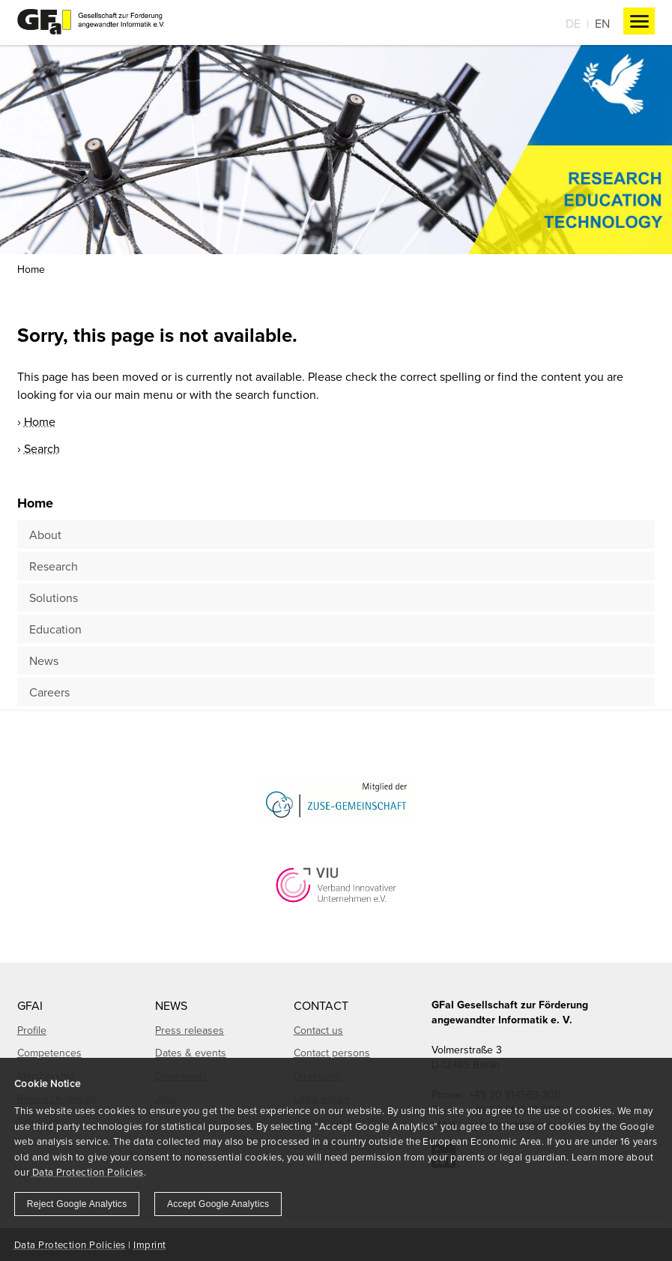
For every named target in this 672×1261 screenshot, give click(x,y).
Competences (49, 1052)
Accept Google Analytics (218, 1204)
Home (31, 269)
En (602, 23)
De (573, 23)
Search (42, 448)
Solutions (53, 597)
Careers (49, 692)
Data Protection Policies (88, 1172)
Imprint (149, 1244)
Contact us (318, 1030)
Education (55, 629)
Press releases (189, 1030)
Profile (31, 1030)
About (45, 534)
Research (53, 566)
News (43, 660)
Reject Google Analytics (77, 1204)
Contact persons (332, 1052)
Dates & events (190, 1052)
